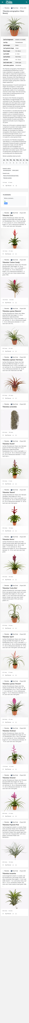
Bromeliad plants (7, 170)
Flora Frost (14, 8)
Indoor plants (15, 170)
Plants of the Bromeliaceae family (10, 175)
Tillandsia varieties (7, 178)
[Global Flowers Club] (9, 2)
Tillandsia (6, 8)
